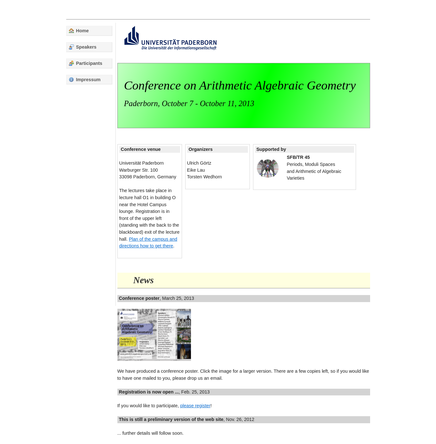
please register (195, 405)
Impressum (85, 79)
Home (79, 30)
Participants (85, 63)
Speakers (83, 47)
